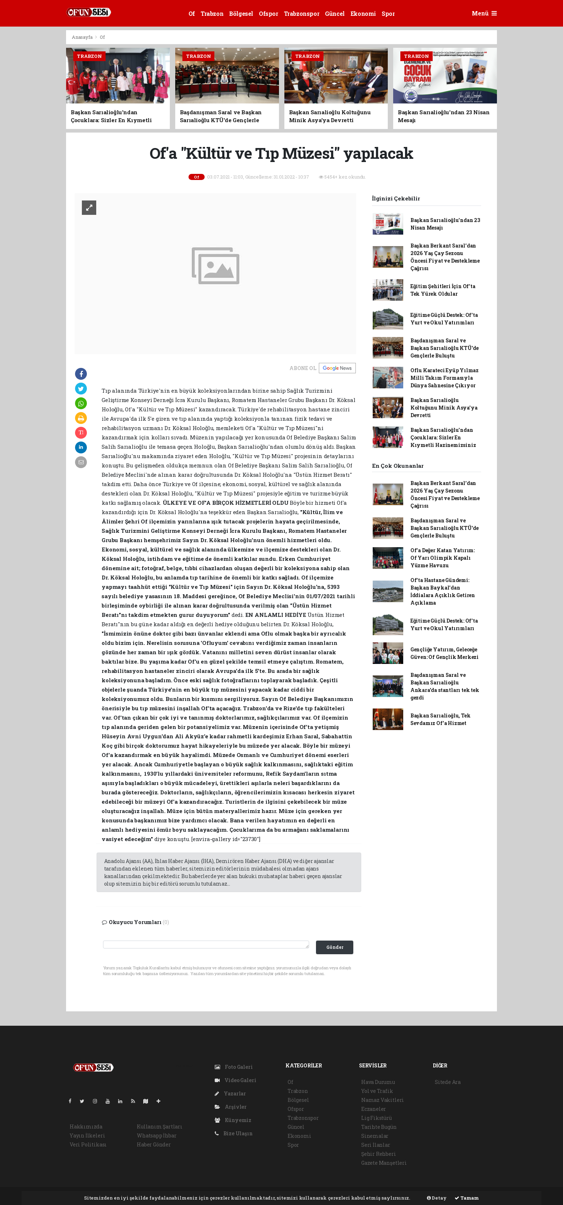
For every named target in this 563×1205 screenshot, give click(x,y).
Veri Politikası (88, 1144)
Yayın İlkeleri (87, 1135)
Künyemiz (233, 1120)
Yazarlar (230, 1093)
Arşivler (231, 1106)
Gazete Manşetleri (384, 1162)
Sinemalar (374, 1135)
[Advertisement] (33, 137)
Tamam (467, 1198)
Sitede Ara (448, 1082)
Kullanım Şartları (159, 1126)
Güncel (335, 13)
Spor (388, 13)
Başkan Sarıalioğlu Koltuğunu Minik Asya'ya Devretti (444, 408)
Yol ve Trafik (377, 1091)
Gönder (334, 947)
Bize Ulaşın (234, 1133)
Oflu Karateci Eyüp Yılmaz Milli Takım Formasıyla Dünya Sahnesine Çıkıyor (444, 378)
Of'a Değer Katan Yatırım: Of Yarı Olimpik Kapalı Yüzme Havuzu (442, 558)
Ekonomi (363, 13)
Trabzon (212, 13)
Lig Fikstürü (376, 1117)
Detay (437, 1198)
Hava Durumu (378, 1082)
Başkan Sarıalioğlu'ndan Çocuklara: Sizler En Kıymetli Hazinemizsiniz (443, 437)
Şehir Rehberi (378, 1153)
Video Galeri (235, 1080)
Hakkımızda (86, 1126)
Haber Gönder (154, 1144)
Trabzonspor (302, 13)
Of (192, 13)
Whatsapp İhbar (156, 1135)
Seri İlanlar (375, 1144)
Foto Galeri (234, 1066)
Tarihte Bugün (379, 1126)
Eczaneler (373, 1108)
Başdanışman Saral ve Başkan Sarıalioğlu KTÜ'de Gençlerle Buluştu (444, 348)
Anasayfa (82, 37)
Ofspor (268, 13)
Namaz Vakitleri (382, 1099)
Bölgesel (241, 13)
